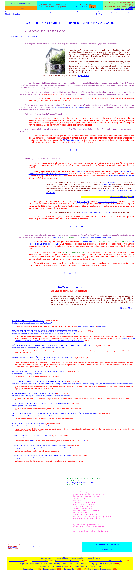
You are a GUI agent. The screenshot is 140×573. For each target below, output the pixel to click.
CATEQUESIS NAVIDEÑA (81, 483)
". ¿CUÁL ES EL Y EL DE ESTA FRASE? (54, 413)
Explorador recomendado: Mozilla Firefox (17, 13)
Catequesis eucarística (40, 561)
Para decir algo (38, 547)
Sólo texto (21, 8)
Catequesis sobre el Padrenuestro (67, 561)
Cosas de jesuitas (94, 558)
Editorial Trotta (86, 212)
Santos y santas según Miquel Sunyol (87, 566)
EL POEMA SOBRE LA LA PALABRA (28, 423)
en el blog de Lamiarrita (76, 107)
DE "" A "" (39, 371)
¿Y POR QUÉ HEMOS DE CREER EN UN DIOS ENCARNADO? (39, 381)
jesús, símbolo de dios (102, 212)
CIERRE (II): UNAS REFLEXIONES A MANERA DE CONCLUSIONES (42, 455)
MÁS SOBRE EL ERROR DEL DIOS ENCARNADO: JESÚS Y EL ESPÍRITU (44, 331)
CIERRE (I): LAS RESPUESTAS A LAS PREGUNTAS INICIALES (40, 445)
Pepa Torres (83, 76)
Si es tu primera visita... (123, 13)
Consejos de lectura (47, 13)
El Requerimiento (71, 140)
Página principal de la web (107, 544)
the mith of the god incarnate (121, 176)
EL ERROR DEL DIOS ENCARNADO (28, 321)
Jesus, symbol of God (107, 201)
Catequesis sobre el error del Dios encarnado (105, 561)
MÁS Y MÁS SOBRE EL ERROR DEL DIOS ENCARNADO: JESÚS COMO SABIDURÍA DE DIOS (54, 345)
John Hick (80, 171)
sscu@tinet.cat (12, 547)
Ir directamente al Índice (24, 36)
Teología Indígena (49, 569)
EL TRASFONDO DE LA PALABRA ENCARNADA (34, 393)
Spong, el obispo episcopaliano (103, 563)
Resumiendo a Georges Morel (55, 563)
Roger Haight (83, 201)
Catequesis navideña (16, 561)
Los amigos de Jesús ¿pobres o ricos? (52, 566)
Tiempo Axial (106, 184)
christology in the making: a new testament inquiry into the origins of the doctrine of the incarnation (75, 339)
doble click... (86, 7)
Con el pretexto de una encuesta (99, 569)
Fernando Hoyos (70, 569)
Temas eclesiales (77, 558)
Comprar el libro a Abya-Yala (122, 197)
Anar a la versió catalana (21, 4)
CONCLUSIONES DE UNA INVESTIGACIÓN (31, 435)
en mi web (59, 107)
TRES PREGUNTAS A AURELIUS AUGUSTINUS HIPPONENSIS (40, 403)
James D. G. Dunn (70, 333)
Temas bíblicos (62, 558)
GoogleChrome (127, 9)
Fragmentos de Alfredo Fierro (31, 563)
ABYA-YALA (109, 182)
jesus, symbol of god (85, 326)
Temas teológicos (46, 558)
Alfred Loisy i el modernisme (79, 563)
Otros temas (107, 549)
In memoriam (28, 569)
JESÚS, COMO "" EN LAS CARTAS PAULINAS (43, 357)
